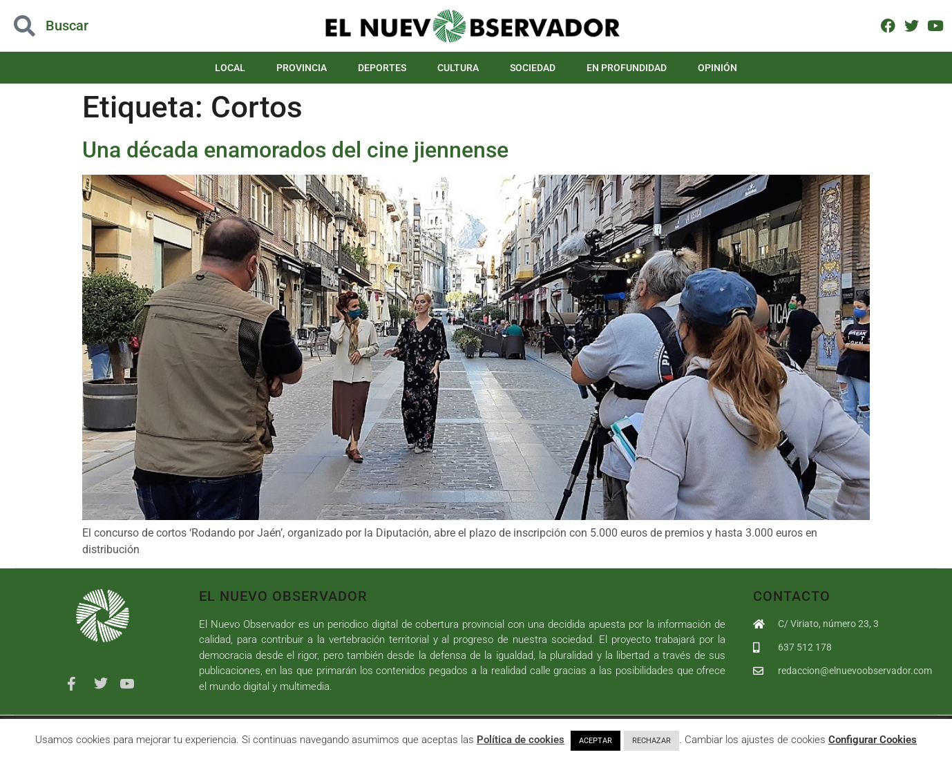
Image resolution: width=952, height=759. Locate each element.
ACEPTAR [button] (595, 740)
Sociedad (532, 67)
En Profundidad (627, 67)
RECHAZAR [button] (651, 740)
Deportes (382, 67)
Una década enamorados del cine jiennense (295, 150)
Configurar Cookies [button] (872, 739)
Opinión (717, 67)
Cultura (458, 67)
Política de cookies (520, 739)
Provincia (301, 67)
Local (230, 67)
